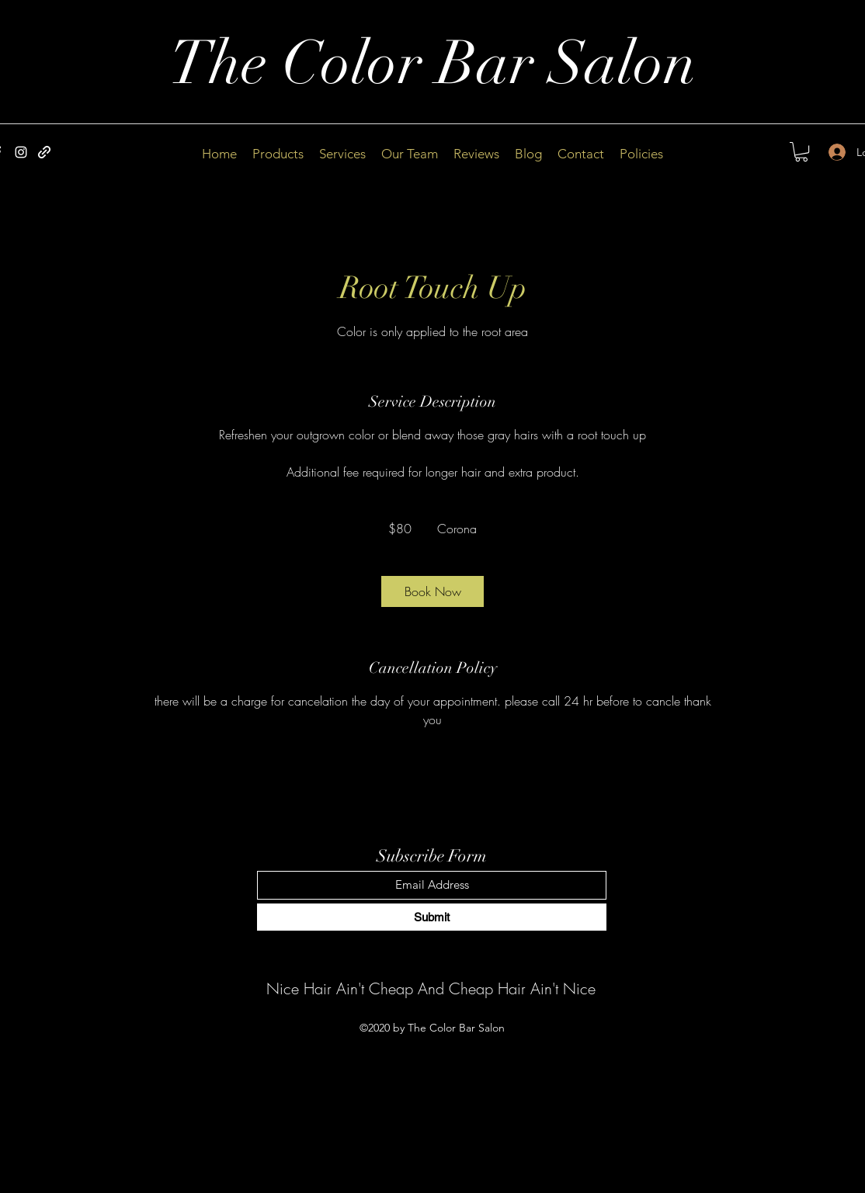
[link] (432, 591)
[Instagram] (21, 152)
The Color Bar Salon (433, 63)
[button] (801, 151)
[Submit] (431, 917)
